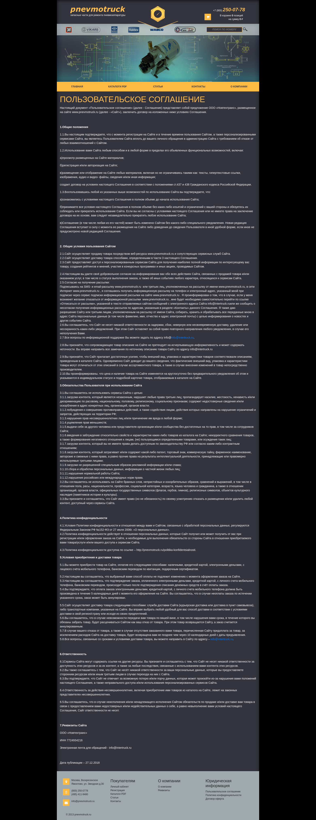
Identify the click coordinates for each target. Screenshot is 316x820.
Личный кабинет (119, 786)
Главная (77, 86)
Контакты (198, 86)
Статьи (158, 86)
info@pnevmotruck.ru (82, 801)
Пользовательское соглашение (223, 791)
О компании (239, 86)
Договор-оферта (215, 798)
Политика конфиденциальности (223, 795)
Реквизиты (164, 790)
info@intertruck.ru (182, 337)
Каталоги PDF (117, 86)
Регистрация (117, 790)
